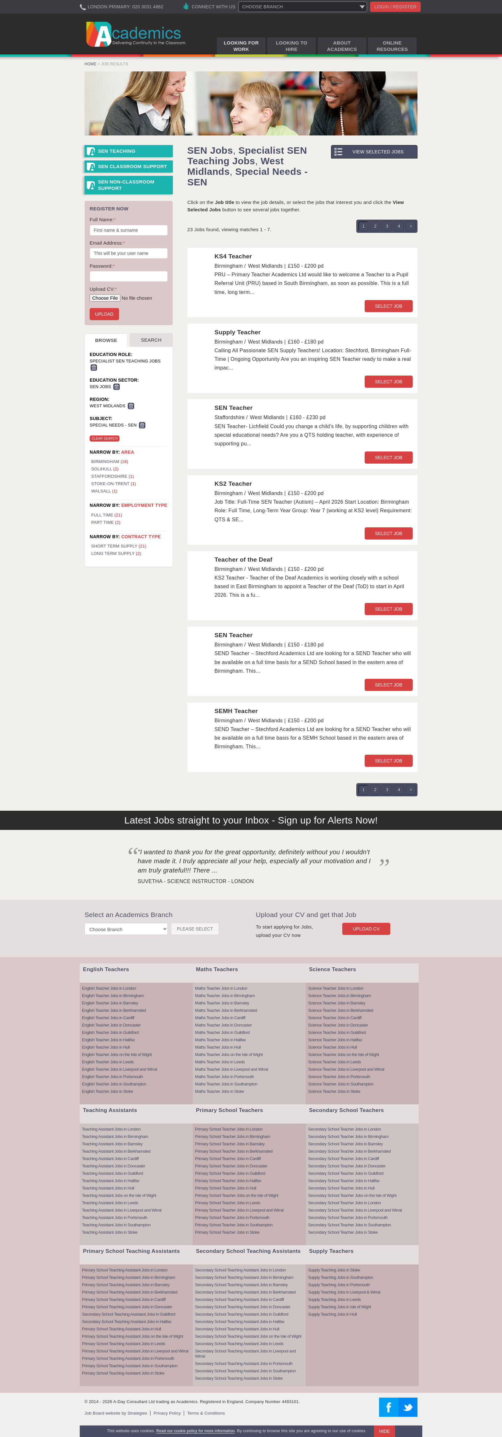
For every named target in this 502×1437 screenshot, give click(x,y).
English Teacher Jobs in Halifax (108, 1039)
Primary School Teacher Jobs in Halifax (228, 1180)
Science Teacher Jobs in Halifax (335, 1039)
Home (90, 64)
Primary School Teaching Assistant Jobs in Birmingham (128, 1277)
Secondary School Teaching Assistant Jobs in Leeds (239, 1343)
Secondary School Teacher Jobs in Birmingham (348, 1136)
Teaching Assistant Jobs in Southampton (116, 1224)
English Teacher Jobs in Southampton (114, 1084)
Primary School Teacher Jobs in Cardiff (228, 1158)
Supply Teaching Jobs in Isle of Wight (339, 1306)
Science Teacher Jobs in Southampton (340, 1084)
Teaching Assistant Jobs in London (111, 1129)
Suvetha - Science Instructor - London (196, 881)
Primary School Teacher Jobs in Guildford (230, 1173)
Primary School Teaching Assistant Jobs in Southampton (129, 1365)
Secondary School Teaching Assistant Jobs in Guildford (128, 1314)
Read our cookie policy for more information (195, 1431)
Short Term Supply (118, 546)
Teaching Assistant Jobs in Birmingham (115, 1136)
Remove (94, 367)
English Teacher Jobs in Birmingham (113, 995)
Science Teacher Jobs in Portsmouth (339, 1076)
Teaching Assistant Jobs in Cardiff (110, 1158)
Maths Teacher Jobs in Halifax (220, 1039)
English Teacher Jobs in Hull (106, 1047)
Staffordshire (112, 476)
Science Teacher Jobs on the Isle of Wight (343, 1054)
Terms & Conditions (206, 1413)
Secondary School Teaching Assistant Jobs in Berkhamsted (245, 1292)
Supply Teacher (238, 332)
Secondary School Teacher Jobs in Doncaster (346, 1166)
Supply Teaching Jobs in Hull (332, 1314)
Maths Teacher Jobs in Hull (218, 1047)
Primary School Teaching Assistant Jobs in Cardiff (124, 1299)
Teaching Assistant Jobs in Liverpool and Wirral (121, 1210)
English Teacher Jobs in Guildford (110, 1032)
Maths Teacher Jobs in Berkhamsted (226, 1010)
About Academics (342, 46)
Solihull (105, 469)
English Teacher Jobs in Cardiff (108, 1017)
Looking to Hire (291, 46)
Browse (106, 340)
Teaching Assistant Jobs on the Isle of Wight (119, 1195)
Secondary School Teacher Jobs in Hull (341, 1188)
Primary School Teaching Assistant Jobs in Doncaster (127, 1306)
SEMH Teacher (236, 711)
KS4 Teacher (233, 256)
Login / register (395, 6)
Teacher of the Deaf (243, 559)
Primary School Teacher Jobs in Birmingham (232, 1136)
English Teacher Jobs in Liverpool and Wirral (119, 1069)
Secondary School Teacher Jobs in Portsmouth (348, 1217)
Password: (102, 266)
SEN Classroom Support (132, 166)
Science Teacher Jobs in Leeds (334, 1061)
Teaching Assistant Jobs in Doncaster (113, 1166)
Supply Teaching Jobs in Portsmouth (339, 1284)
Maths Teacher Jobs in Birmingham (225, 995)
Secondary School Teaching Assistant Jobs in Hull (237, 1329)
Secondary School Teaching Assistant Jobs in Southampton (245, 1370)
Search (151, 340)
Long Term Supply (116, 553)
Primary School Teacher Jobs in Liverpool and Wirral (239, 1210)
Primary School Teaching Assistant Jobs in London (124, 1270)
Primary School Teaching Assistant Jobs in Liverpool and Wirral (135, 1351)
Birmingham (109, 461)
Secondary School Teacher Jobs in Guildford (345, 1173)
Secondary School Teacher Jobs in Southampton (349, 1224)
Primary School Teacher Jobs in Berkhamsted (233, 1151)
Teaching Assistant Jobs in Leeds (110, 1202)
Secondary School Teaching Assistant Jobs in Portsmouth (243, 1363)
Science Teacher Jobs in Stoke (334, 1091)
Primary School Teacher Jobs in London (229, 1129)
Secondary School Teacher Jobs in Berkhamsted (349, 1151)
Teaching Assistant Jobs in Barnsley (112, 1143)
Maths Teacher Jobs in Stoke (219, 1091)
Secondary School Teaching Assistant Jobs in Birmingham (244, 1277)
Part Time (105, 522)
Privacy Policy (167, 1413)
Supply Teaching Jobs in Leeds (334, 1299)
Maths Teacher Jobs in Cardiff (220, 1017)
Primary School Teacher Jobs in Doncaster (231, 1166)
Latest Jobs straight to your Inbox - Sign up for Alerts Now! (251, 820)
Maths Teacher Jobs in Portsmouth (224, 1076)
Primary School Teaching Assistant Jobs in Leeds (123, 1343)
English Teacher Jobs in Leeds (108, 1061)
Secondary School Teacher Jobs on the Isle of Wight (352, 1195)
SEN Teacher (234, 407)
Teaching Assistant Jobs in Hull (108, 1188)
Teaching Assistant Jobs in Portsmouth (114, 1217)
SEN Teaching (116, 151)
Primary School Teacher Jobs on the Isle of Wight (236, 1195)
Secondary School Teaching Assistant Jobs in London (240, 1270)
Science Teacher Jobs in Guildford (337, 1032)
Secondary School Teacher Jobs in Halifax (343, 1180)
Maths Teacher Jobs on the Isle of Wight (229, 1054)
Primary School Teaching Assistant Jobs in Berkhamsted (129, 1292)
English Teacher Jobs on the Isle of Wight (117, 1054)
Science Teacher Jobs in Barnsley (336, 1003)
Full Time (106, 515)
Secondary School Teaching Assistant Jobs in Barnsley (241, 1284)
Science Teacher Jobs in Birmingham (339, 995)
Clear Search (104, 438)
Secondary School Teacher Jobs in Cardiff (343, 1158)
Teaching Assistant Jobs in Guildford (112, 1173)
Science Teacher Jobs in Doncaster (338, 1025)
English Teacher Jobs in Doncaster (111, 1025)
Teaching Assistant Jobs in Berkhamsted (116, 1151)
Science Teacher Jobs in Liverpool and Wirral (346, 1069)
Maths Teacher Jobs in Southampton (226, 1084)
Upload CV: (103, 289)
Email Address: (107, 243)
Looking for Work (241, 46)
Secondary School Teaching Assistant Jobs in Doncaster (242, 1306)
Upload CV (366, 928)
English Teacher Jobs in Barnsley (110, 1003)
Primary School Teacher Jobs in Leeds (227, 1202)
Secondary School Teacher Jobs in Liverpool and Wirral (355, 1210)
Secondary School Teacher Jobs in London (344, 1129)
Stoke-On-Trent (113, 483)
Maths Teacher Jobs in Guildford (222, 1032)
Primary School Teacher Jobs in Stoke (227, 1232)
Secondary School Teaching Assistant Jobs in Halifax (126, 1321)
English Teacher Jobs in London (109, 988)
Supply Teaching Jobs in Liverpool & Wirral (344, 1292)
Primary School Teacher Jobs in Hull (225, 1188)
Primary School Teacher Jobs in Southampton (234, 1224)
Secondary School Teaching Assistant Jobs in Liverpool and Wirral (245, 1354)
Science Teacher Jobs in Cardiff (334, 1017)
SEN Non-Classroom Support (126, 185)
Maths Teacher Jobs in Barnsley (222, 1003)
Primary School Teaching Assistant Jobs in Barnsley (125, 1284)
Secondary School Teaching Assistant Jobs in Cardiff (239, 1299)
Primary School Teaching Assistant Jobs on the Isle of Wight (132, 1336)
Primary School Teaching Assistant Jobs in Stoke (123, 1373)
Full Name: (103, 219)
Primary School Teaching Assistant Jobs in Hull (121, 1329)
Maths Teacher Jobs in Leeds (220, 1061)
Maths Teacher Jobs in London (221, 988)
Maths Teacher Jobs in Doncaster (223, 1025)
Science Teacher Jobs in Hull (332, 1047)
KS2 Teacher (233, 483)
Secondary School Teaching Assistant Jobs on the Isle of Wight (248, 1336)
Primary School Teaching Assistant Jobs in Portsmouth (128, 1358)
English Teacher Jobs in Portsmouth (112, 1076)
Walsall (104, 491)
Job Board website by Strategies (116, 1413)
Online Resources (392, 46)
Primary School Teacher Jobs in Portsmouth (232, 1217)
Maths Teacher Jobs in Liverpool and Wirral (231, 1069)
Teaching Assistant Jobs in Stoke (109, 1232)
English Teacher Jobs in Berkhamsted (114, 1010)
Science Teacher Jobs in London (335, 988)
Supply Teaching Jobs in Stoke (334, 1270)
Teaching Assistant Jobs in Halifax (110, 1180)
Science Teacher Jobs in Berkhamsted (340, 1010)
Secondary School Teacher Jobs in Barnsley (345, 1143)
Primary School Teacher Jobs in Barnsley (229, 1143)
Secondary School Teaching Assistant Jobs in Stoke (239, 1378)
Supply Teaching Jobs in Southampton (340, 1277)
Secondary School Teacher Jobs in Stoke (343, 1232)
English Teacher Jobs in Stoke (107, 1091)
